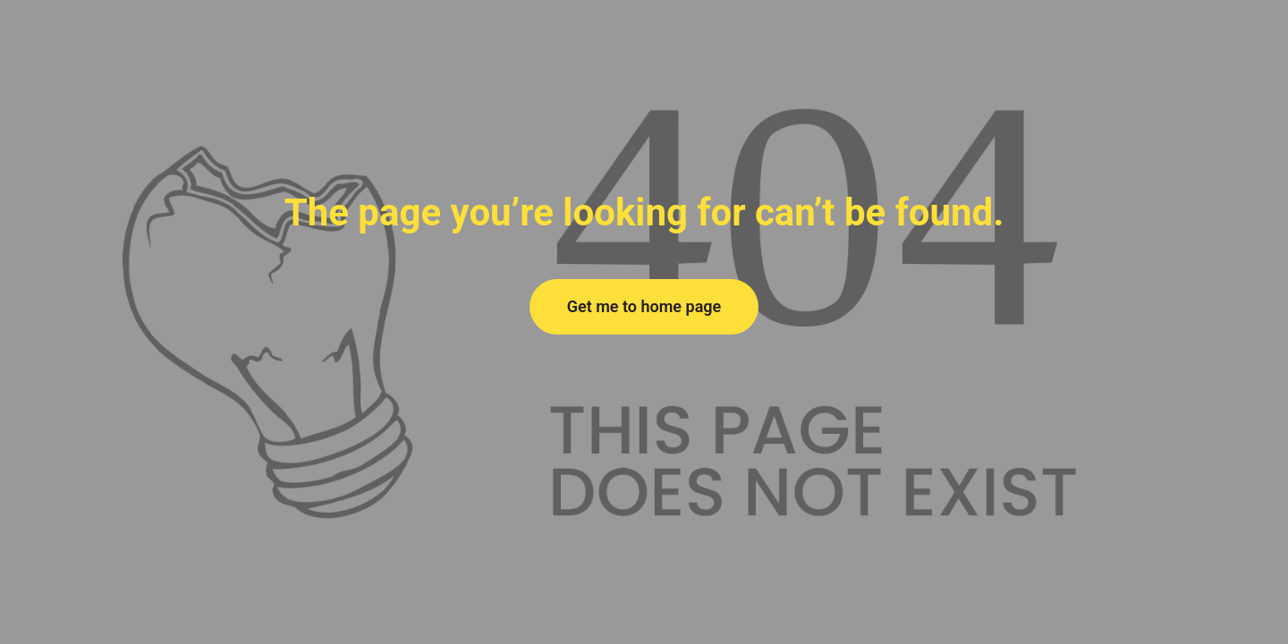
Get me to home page (644, 306)
